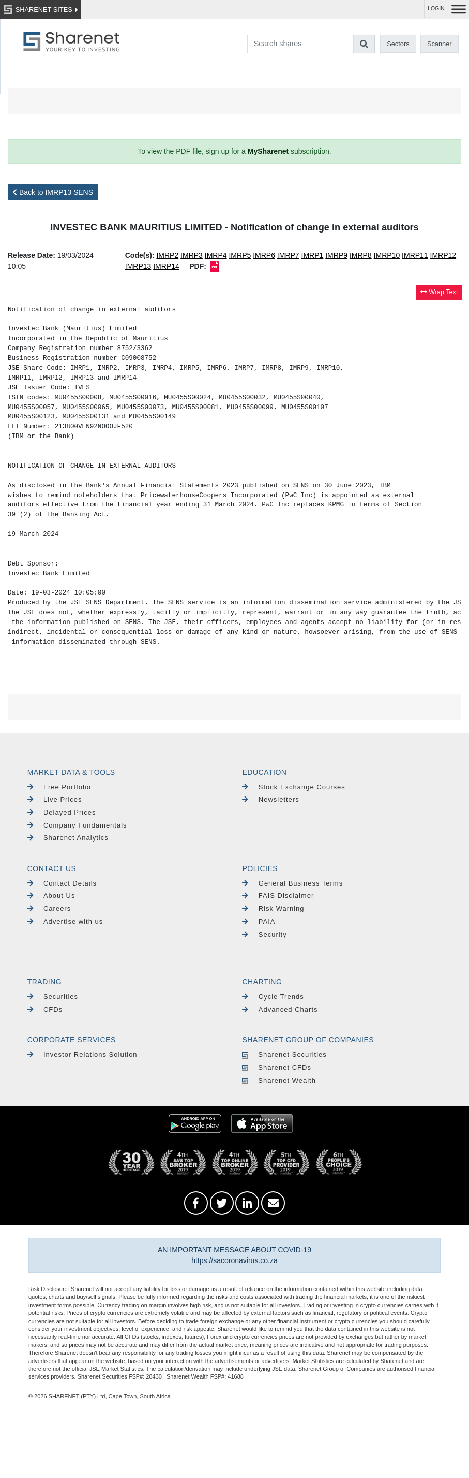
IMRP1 (312, 255)
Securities (52, 997)
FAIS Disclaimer (278, 896)
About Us (51, 896)
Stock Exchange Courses (293, 787)
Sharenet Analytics (68, 838)
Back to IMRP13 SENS (52, 192)
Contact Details (62, 883)
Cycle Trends (273, 997)
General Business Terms (292, 883)
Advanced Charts (279, 1009)
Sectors (398, 44)
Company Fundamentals (77, 825)
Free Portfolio (59, 787)
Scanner (439, 44)
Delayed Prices (61, 812)
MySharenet (268, 151)
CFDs (45, 1009)
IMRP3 (191, 255)
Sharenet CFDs (276, 1067)
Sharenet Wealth (278, 1080)
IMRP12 (443, 255)
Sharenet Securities (284, 1055)
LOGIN (436, 8)
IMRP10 (387, 255)
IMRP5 (240, 255)
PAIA (258, 921)
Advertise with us (65, 921)
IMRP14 (166, 266)
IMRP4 (216, 255)
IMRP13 (138, 266)
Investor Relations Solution (82, 1055)
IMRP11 (415, 255)
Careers (49, 908)
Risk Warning (273, 908)
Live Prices (54, 799)
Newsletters (270, 799)
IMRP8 (361, 255)
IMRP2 (167, 255)
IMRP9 (336, 255)
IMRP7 (288, 255)
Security (264, 934)
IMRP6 (264, 255)
